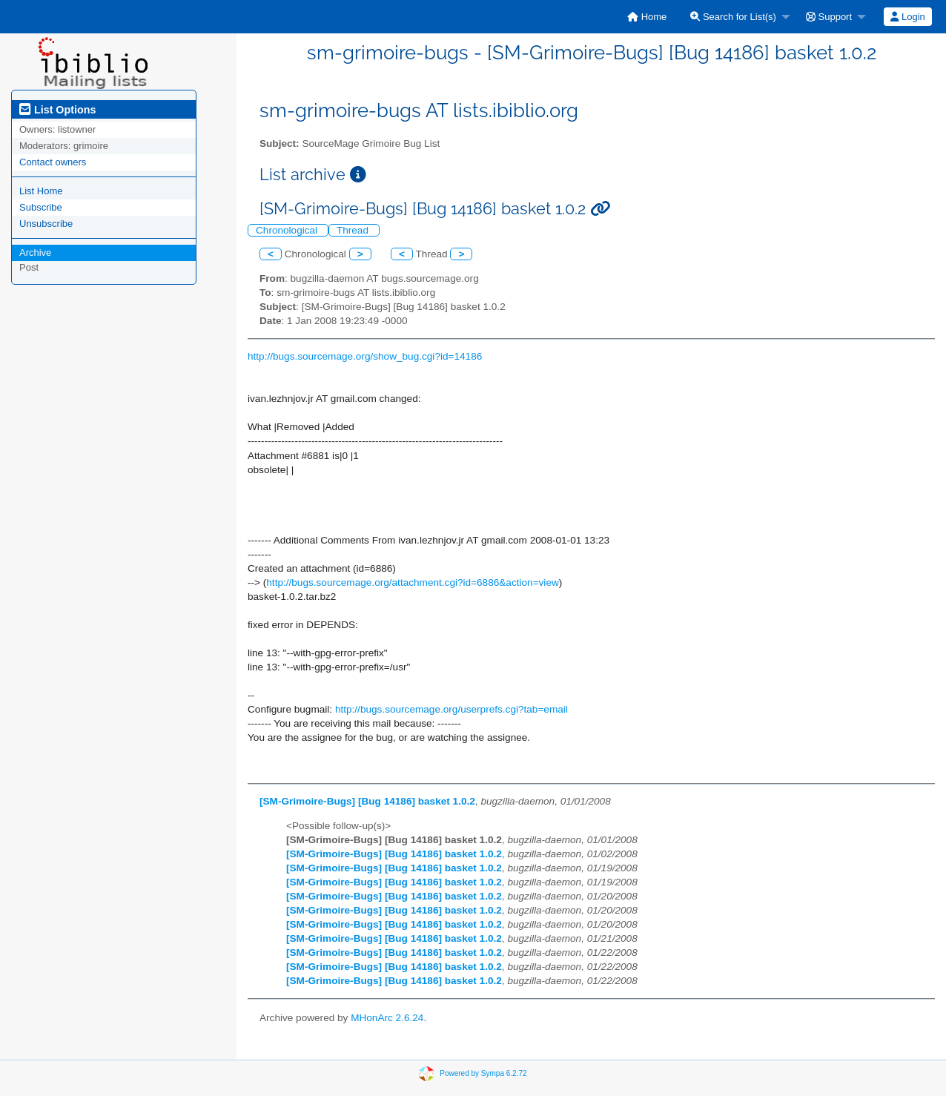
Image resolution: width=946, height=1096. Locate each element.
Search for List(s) (733, 16)
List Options (57, 110)
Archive (35, 252)
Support (829, 16)
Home (646, 16)
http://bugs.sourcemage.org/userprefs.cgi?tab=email (451, 709)
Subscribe (40, 207)
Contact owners (52, 162)
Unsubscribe (46, 223)
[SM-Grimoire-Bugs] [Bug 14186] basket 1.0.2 (367, 801)
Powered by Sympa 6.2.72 (483, 1073)
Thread (354, 230)
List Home (41, 191)
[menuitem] (646, 16)
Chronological (288, 230)
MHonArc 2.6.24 (387, 1017)
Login (907, 16)
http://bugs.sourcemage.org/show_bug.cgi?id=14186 (365, 356)
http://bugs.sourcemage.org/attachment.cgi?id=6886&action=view (412, 582)
